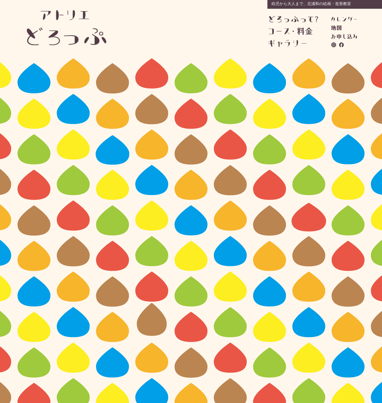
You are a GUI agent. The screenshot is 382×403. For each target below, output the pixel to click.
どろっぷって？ (293, 19)
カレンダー (344, 19)
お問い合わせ (344, 36)
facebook (341, 44)
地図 (336, 27)
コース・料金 (293, 31)
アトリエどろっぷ (67, 27)
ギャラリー (292, 43)
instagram (334, 44)
